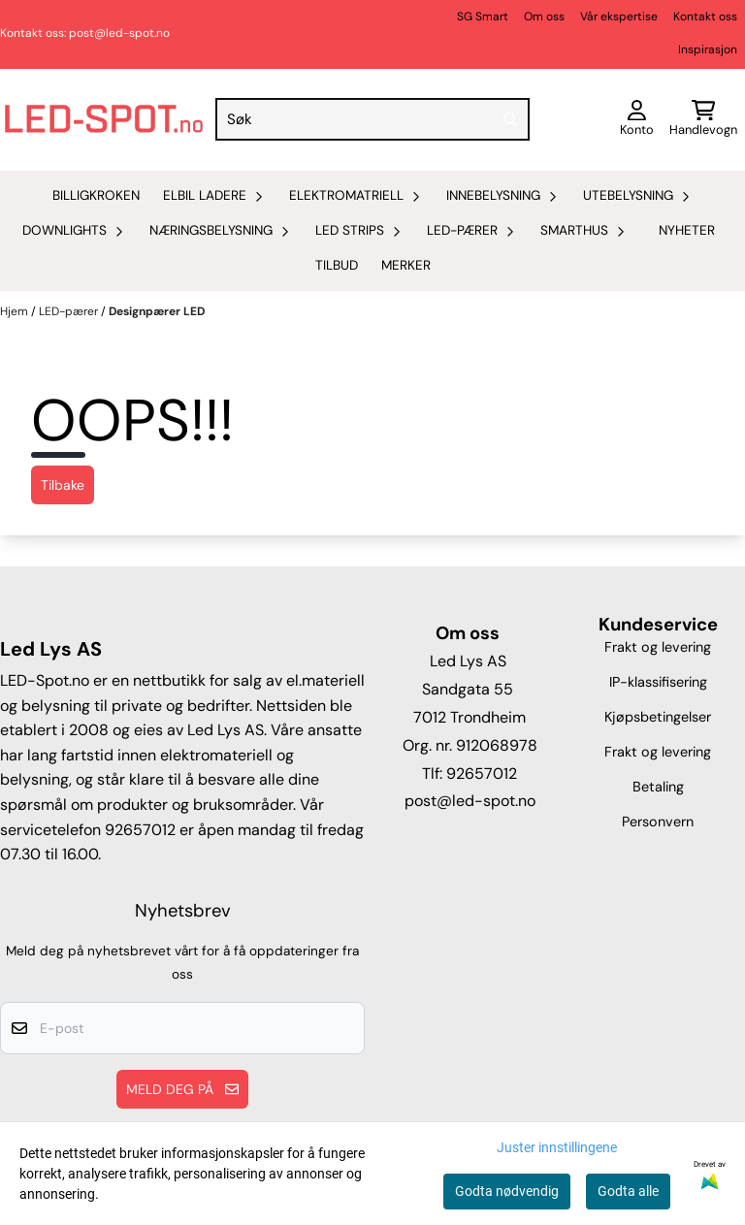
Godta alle (628, 1191)
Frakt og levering (657, 647)
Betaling (658, 786)
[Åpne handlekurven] (703, 120)
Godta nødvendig (507, 1191)
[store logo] (104, 119)
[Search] (510, 119)
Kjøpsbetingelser (657, 716)
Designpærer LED (157, 311)
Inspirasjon (707, 49)
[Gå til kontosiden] (637, 120)
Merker (406, 265)
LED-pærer (70, 311)
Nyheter (687, 230)
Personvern (658, 821)
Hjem (15, 311)
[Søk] (373, 119)
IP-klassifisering (658, 682)
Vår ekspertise (619, 16)
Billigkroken (96, 195)
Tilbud (336, 265)
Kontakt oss (705, 16)
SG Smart (482, 16)
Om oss (544, 16)
